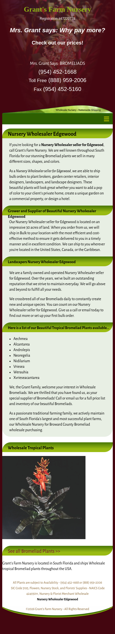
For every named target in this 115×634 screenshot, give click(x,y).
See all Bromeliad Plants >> (34, 551)
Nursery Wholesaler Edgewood (57, 599)
